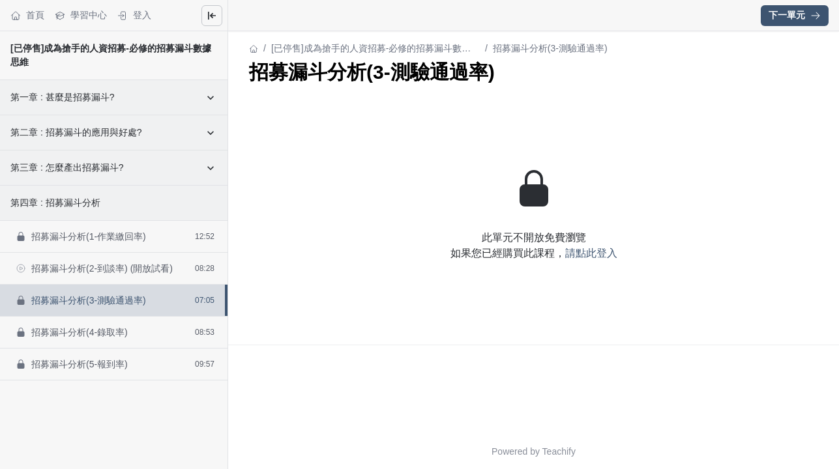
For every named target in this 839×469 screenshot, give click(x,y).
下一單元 (795, 15)
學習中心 (81, 15)
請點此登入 (591, 253)
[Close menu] (211, 15)
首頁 (27, 15)
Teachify (559, 451)
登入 (134, 15)
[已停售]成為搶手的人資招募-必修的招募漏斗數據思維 (371, 49)
